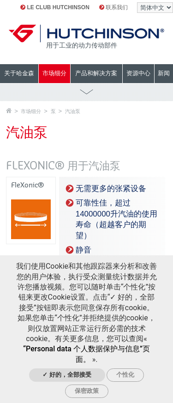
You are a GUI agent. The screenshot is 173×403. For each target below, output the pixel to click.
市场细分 (31, 111)
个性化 (125, 374)
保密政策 (87, 390)
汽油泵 (72, 111)
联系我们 (113, 7)
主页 (9, 110)
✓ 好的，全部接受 (66, 374)
